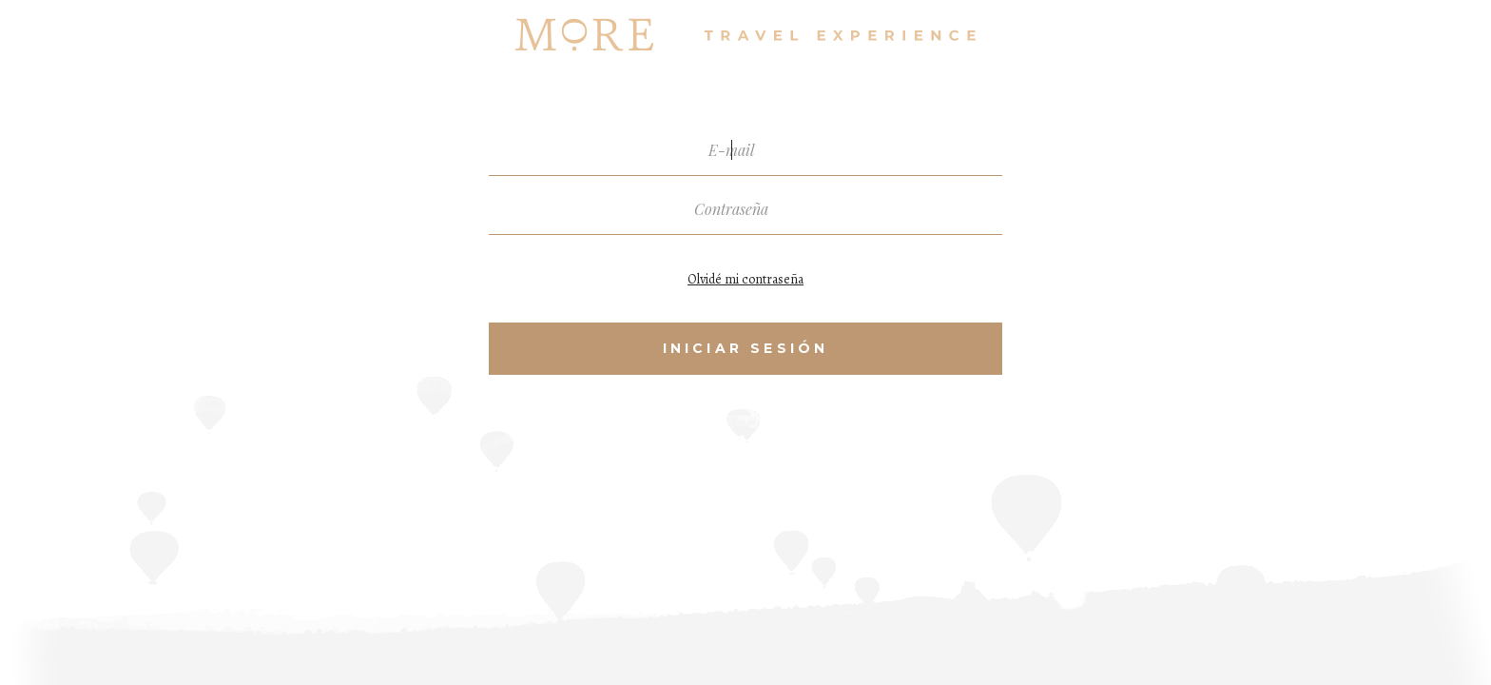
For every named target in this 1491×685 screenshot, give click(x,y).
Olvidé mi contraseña (745, 279)
